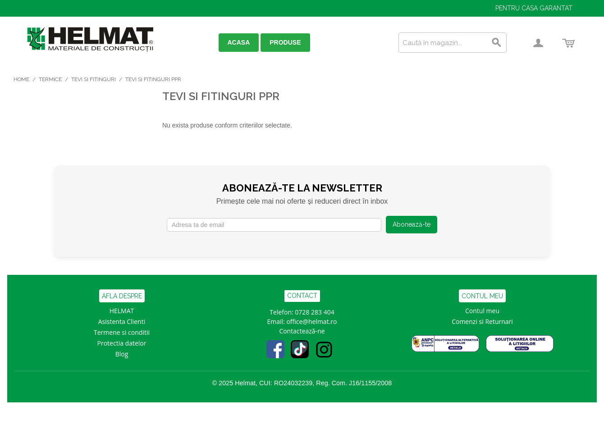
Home (21, 79)
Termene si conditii (122, 332)
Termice (50, 79)
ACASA (239, 42)
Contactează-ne (302, 331)
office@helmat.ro (311, 321)
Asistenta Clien (120, 321)
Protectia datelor (121, 343)
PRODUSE (285, 42)
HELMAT (122, 310)
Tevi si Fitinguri (93, 79)
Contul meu (482, 310)
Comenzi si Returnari (482, 321)
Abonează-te (411, 224)
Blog (121, 354)
